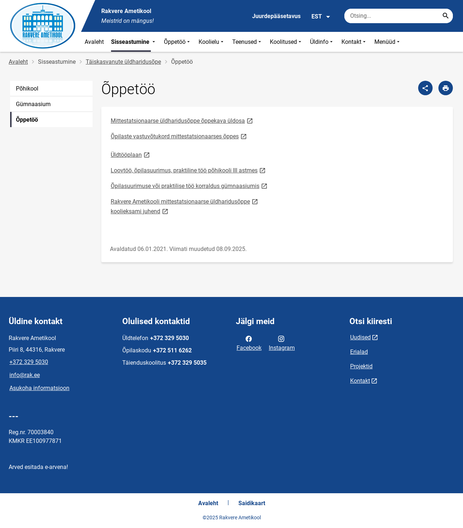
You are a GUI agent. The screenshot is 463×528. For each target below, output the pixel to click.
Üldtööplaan (131, 154)
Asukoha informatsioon (39, 388)
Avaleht (94, 41)
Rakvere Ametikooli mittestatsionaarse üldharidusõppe (185, 201)
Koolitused (286, 41)
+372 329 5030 (28, 362)
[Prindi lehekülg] (445, 88)
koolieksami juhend (140, 211)
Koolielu (212, 41)
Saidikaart (251, 503)
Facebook (249, 342)
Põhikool (27, 88)
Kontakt (354, 41)
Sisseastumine (134, 41)
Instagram (282, 342)
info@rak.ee (24, 375)
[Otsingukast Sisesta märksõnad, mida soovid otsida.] (398, 16)
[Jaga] (425, 88)
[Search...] (445, 16)
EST (321, 16)
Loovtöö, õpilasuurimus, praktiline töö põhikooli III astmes (189, 170)
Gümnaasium (33, 104)
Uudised (360, 337)
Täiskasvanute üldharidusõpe (123, 61)
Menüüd (387, 41)
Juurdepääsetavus (276, 16)
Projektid (361, 366)
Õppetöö (177, 41)
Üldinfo (322, 41)
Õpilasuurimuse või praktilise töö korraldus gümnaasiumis (189, 185)
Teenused (247, 41)
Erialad (359, 351)
